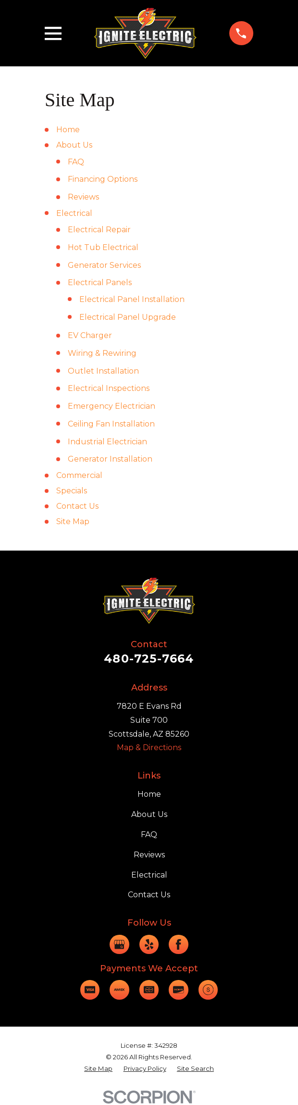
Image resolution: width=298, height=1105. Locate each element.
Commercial (79, 475)
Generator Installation (110, 459)
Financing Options (102, 179)
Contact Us (77, 506)
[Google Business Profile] (119, 944)
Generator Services (104, 265)
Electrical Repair (99, 229)
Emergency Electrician (111, 406)
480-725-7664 (149, 659)
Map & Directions (149, 747)
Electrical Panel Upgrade (127, 317)
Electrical (74, 213)
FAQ (76, 161)
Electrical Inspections (108, 388)
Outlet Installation (103, 371)
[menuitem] (98, 1069)
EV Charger (90, 335)
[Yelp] (149, 944)
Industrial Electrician (107, 441)
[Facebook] (178, 944)
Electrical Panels (100, 282)
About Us (74, 145)
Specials (71, 490)
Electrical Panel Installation (132, 299)
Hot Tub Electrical (103, 247)
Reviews (83, 196)
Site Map (72, 521)
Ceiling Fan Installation (111, 423)
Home (68, 129)
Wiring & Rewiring (102, 353)
